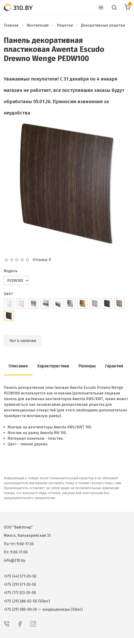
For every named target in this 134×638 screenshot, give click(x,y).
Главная (11, 25)
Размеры (87, 366)
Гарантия (114, 366)
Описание (18, 366)
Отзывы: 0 (42, 260)
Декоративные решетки (103, 25)
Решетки (65, 25)
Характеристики (53, 366)
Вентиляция (38, 25)
